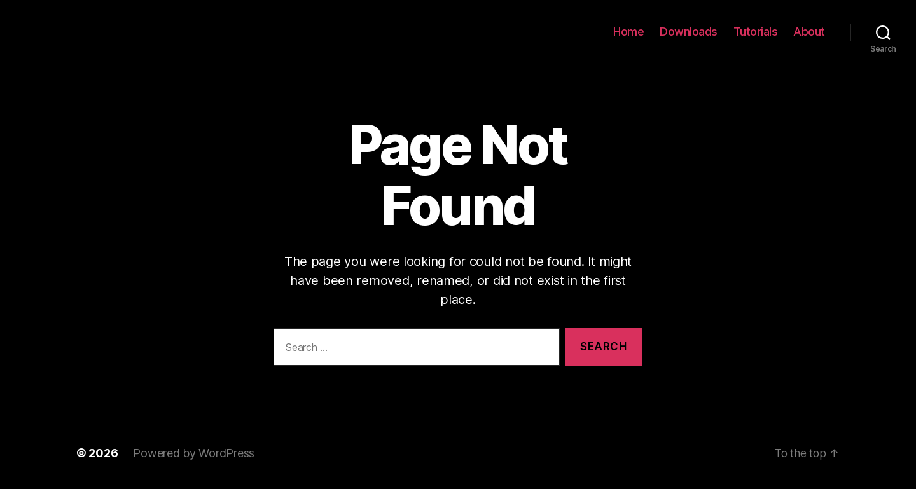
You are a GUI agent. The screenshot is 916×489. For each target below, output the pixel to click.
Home (628, 31)
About (809, 31)
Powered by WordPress (193, 453)
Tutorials (755, 31)
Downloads (689, 31)
